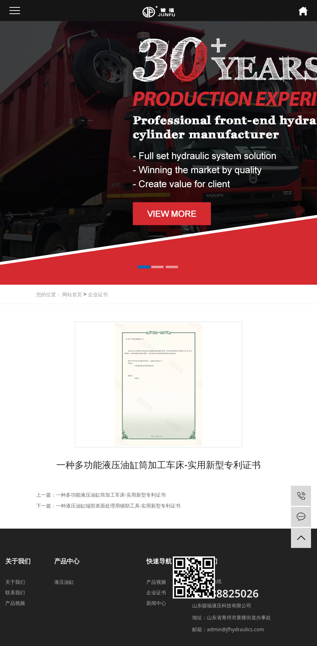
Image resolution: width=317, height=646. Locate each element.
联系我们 (15, 592)
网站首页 (72, 294)
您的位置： (48, 294)
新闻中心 (156, 603)
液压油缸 (64, 582)
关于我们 (15, 582)
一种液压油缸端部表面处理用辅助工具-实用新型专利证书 (118, 505)
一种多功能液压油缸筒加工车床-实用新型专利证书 (111, 494)
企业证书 (97, 294)
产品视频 (15, 603)
